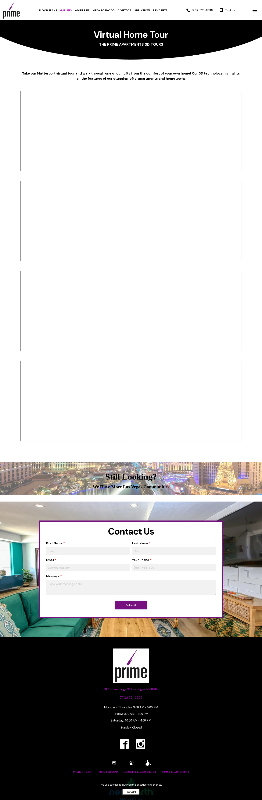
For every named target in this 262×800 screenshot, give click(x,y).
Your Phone (140, 560)
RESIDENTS (160, 10)
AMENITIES (82, 10)
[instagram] (140, 744)
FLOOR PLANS (48, 10)
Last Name (140, 543)
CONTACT (124, 10)
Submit (131, 605)
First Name (54, 543)
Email (50, 560)
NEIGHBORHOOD (103, 10)
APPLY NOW (142, 10)
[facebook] (124, 744)
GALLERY (66, 10)
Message (52, 576)
